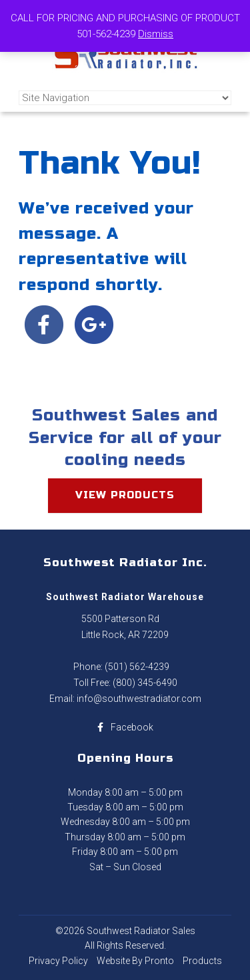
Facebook (125, 727)
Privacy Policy (58, 960)
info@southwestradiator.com (139, 698)
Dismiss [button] (155, 34)
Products (202, 960)
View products (125, 495)
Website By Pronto (135, 960)
